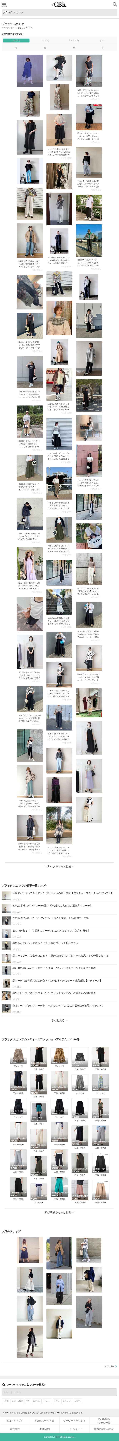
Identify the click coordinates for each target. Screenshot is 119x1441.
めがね (78, 1401)
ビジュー (47, 1401)
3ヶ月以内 (74, 40)
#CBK (57, 1437)
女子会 (6, 1401)
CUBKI (59, 4)
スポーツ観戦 (17, 1401)
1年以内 (45, 40)
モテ (28, 1401)
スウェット (67, 1401)
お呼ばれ (36, 1401)
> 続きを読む (96, 99)
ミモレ (57, 1401)
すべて (103, 40)
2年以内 (16, 40)
